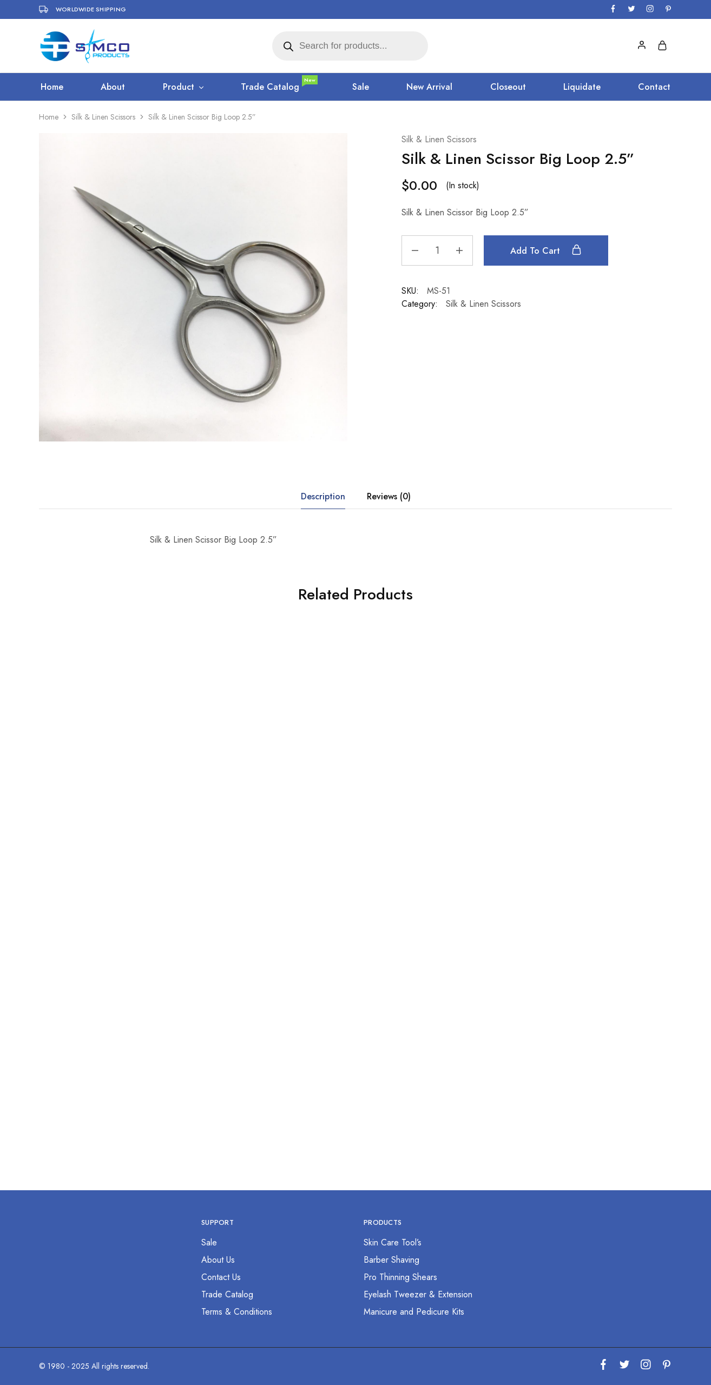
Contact (654, 87)
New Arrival (429, 87)
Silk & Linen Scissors (103, 116)
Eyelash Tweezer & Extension (418, 1294)
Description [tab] (323, 496)
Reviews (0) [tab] (389, 496)
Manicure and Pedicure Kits (414, 1311)
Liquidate (582, 87)
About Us (218, 1260)
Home (52, 87)
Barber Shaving (391, 1260)
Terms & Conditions (236, 1311)
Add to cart (546, 250)
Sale (360, 87)
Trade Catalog (279, 87)
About (113, 87)
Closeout (508, 87)
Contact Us (221, 1277)
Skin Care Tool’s (393, 1242)
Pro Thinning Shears (400, 1277)
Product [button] (184, 87)
